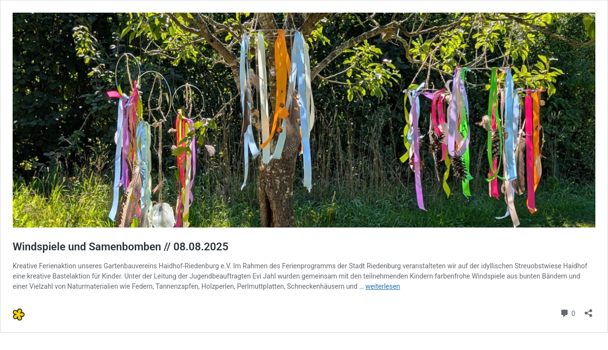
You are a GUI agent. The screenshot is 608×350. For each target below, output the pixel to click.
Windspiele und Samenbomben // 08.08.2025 (121, 247)
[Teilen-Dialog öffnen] (588, 309)
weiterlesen (382, 286)
